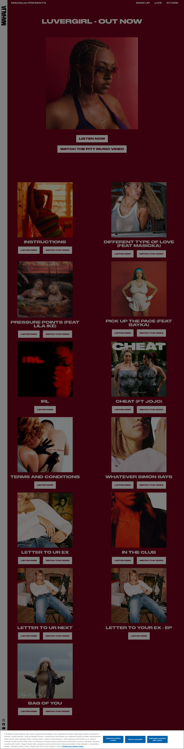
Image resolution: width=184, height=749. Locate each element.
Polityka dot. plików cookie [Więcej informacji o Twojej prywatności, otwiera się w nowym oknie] (72, 746)
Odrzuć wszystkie (135, 739)
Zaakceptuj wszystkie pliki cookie (157, 739)
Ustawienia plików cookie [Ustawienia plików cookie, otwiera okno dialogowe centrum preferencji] (113, 739)
